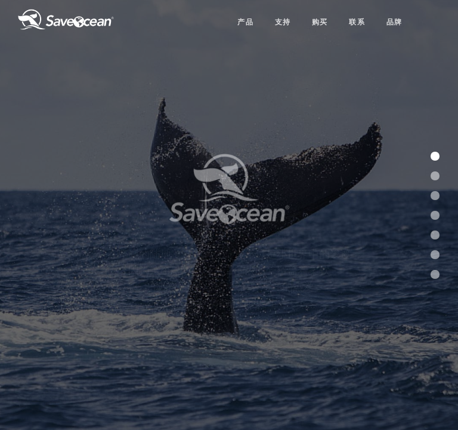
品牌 (394, 21)
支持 (283, 21)
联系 (357, 21)
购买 (320, 21)
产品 (245, 21)
